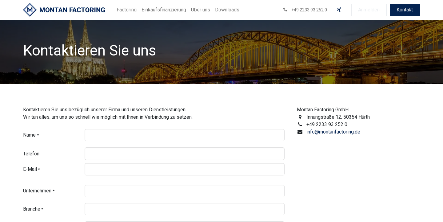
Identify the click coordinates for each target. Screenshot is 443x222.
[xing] (339, 10)
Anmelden (369, 10)
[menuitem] (126, 10)
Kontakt (405, 10)
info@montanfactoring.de (333, 132)
